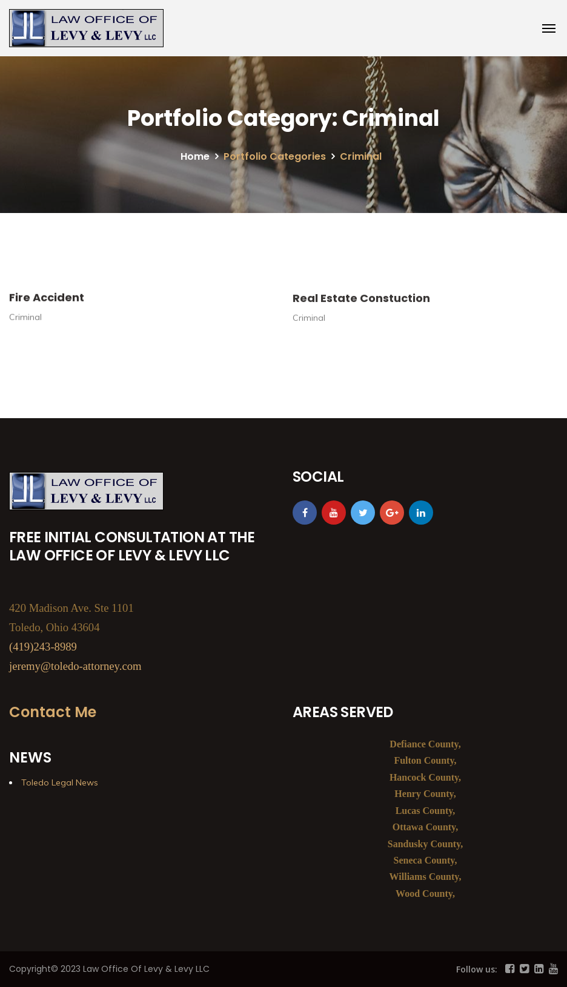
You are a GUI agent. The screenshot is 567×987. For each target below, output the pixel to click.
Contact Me (52, 712)
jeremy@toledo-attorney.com (75, 666)
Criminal (25, 321)
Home (195, 156)
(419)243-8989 (43, 646)
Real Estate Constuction (361, 303)
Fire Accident (46, 302)
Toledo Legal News (59, 782)
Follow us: (476, 969)
